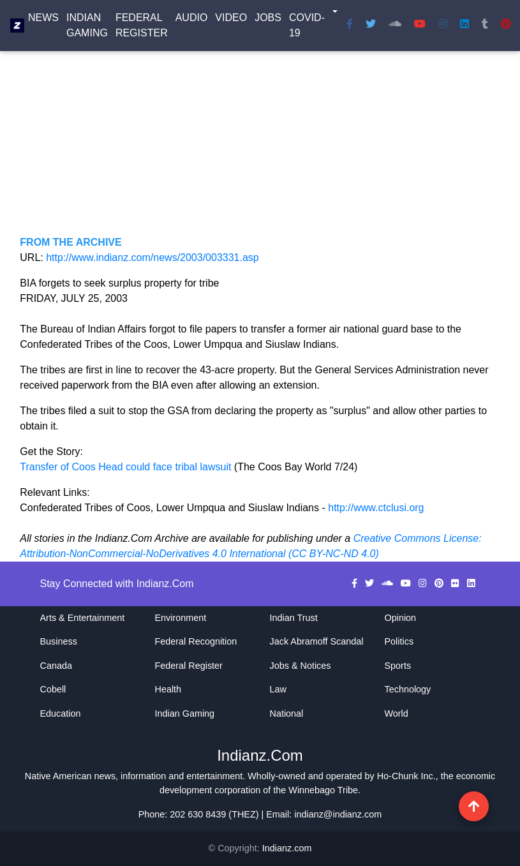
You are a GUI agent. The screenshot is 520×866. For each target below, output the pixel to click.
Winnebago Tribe (323, 790)
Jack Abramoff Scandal (317, 641)
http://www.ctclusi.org (376, 507)
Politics (399, 641)
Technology (408, 689)
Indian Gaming (87, 28)
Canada (56, 666)
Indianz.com (287, 848)
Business (58, 641)
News (43, 20)
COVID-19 (307, 28)
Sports (398, 666)
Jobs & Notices (300, 666)
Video (231, 20)
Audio (191, 20)
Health (168, 689)
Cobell (53, 689)
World (396, 713)
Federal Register (141, 28)
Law (278, 689)
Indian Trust (294, 618)
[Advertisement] (260, 145)
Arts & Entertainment (82, 618)
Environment (181, 618)
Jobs (268, 20)
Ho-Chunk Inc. (406, 776)
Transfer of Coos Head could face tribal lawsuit (127, 466)
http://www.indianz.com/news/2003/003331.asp (152, 257)
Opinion (401, 618)
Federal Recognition (196, 641)
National (287, 713)
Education (60, 713)
